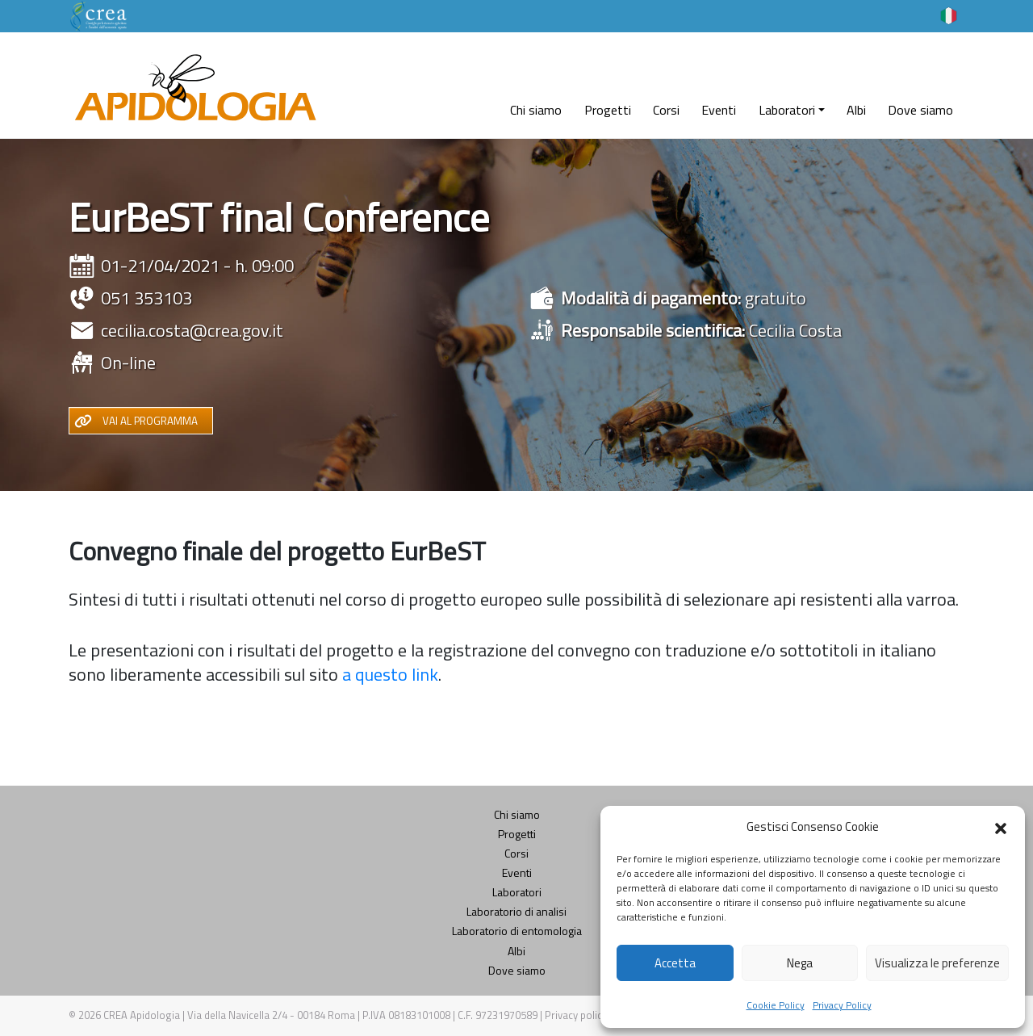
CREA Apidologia (141, 1015)
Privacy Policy (842, 1005)
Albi (856, 110)
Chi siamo (536, 110)
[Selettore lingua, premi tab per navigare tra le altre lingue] (948, 15)
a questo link (390, 674)
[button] (1001, 827)
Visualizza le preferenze (937, 963)
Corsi (666, 110)
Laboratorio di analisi (516, 911)
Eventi (718, 110)
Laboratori (787, 110)
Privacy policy (577, 1015)
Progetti (607, 110)
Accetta (675, 963)
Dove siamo (920, 110)
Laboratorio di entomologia (517, 930)
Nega (800, 963)
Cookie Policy (776, 1005)
